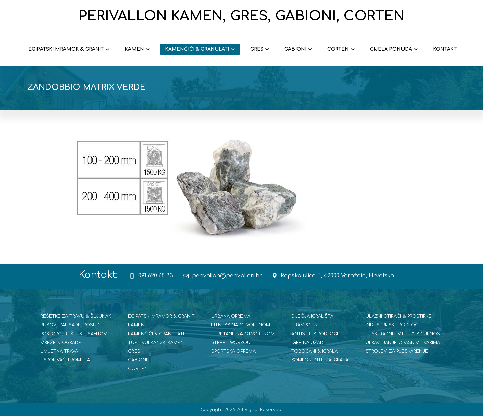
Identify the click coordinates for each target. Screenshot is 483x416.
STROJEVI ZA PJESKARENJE (397, 351)
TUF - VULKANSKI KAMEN (156, 342)
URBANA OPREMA (230, 316)
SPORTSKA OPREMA (233, 351)
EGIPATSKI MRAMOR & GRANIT (161, 316)
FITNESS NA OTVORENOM (240, 325)
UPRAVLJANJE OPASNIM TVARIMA (403, 342)
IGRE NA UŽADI (307, 342)
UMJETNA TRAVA (59, 351)
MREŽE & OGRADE (61, 342)
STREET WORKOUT (232, 342)
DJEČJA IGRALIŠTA (312, 316)
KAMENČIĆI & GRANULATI (156, 334)
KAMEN (136, 325)
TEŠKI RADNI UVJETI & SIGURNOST (404, 334)
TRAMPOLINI (305, 325)
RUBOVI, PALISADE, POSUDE (71, 325)
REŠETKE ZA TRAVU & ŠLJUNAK (75, 316)
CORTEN (138, 368)
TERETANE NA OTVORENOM (243, 334)
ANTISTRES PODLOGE (315, 334)
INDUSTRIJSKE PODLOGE (393, 325)
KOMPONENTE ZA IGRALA (319, 360)
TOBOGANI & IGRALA (314, 351)
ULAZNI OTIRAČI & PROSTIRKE (398, 316)
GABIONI (137, 360)
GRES (134, 351)
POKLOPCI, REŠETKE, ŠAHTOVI (74, 334)
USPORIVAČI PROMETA (65, 360)
